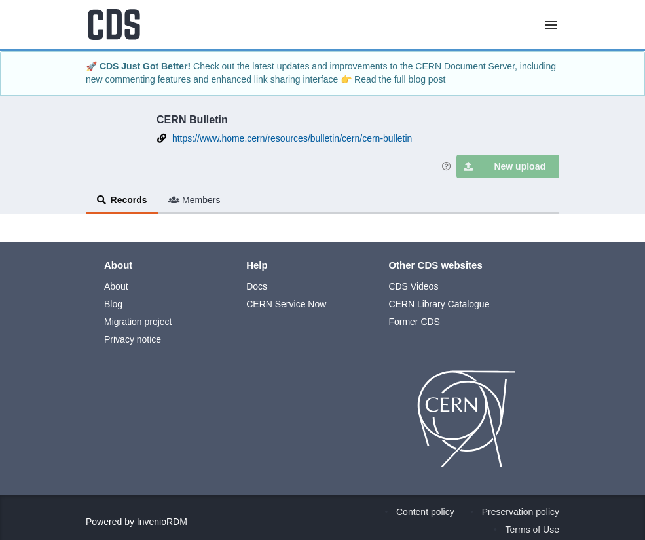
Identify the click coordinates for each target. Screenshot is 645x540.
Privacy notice (132, 339)
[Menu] (551, 25)
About (116, 286)
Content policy (425, 512)
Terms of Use (532, 529)
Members (194, 200)
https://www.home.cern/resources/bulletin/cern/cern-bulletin (292, 138)
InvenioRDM (162, 521)
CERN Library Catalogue (438, 304)
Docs (256, 286)
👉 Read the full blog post (393, 79)
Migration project (138, 322)
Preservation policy (520, 512)
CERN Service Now (286, 304)
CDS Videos (413, 286)
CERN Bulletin (192, 119)
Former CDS (414, 322)
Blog (113, 304)
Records (121, 200)
